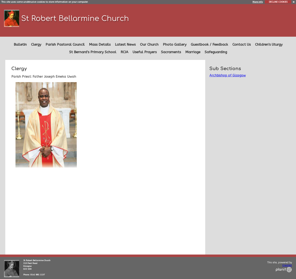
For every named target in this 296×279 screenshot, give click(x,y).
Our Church (149, 44)
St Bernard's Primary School (92, 52)
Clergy (36, 44)
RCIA (124, 52)
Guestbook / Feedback (209, 44)
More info (258, 2)
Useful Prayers (145, 52)
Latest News (125, 44)
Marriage (192, 52)
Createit (287, 265)
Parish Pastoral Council (65, 44)
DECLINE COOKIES (278, 2)
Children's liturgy (269, 44)
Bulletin (20, 44)
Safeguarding (216, 52)
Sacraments (171, 52)
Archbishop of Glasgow (228, 75)
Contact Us (241, 44)
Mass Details (100, 44)
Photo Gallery (174, 44)
